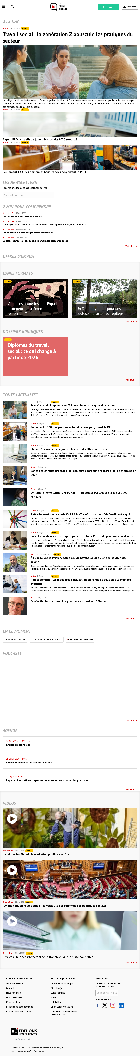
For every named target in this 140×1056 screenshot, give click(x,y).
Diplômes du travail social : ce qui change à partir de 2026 (32, 351)
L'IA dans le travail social (46, 639)
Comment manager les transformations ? (30, 762)
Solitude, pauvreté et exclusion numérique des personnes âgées (35, 240)
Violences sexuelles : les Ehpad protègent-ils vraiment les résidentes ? (32, 308)
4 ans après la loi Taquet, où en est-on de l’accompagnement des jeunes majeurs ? (44, 224)
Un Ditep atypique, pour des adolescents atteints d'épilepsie (101, 311)
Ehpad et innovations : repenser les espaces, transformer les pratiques (47, 780)
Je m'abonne (108, 7)
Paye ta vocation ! (15, 639)
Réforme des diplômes (80, 639)
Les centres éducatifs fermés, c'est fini (22, 216)
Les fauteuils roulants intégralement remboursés (28, 232)
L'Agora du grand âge (18, 744)
